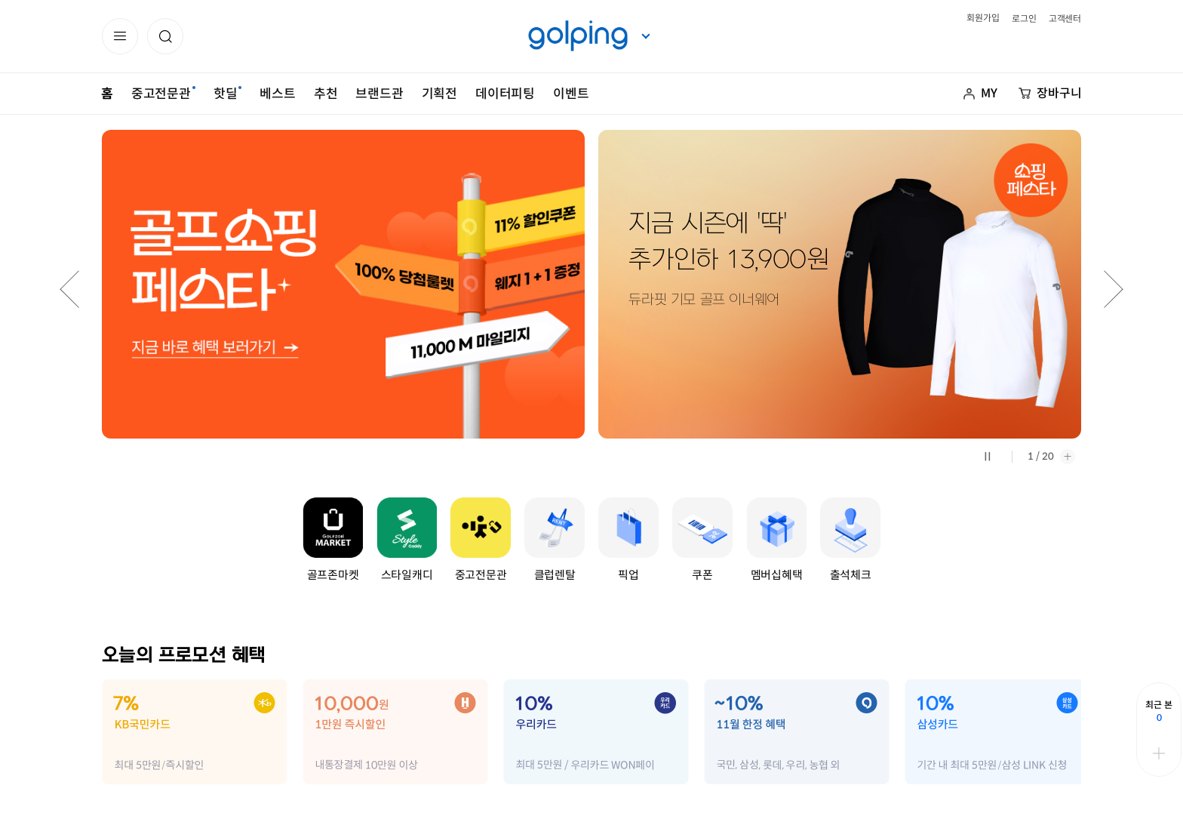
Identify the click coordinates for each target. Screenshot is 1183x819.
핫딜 (226, 94)
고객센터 (1065, 18)
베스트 (277, 94)
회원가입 (983, 17)
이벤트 (570, 94)
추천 (326, 94)
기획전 (439, 94)
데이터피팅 (505, 94)
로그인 (1024, 18)
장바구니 (1059, 93)
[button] (165, 36)
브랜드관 (379, 94)
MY (989, 93)
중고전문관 (161, 94)
